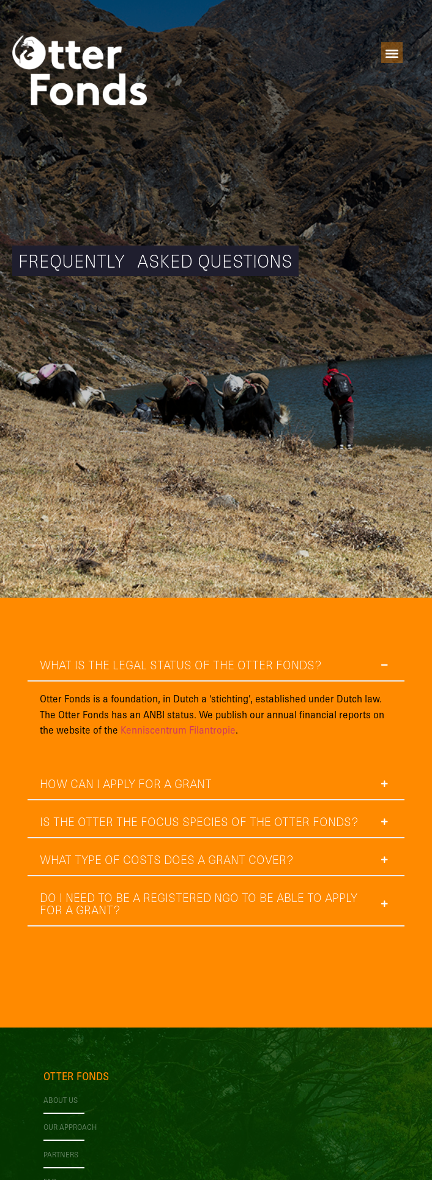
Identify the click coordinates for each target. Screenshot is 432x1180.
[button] (392, 53)
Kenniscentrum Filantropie (178, 729)
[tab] (216, 706)
